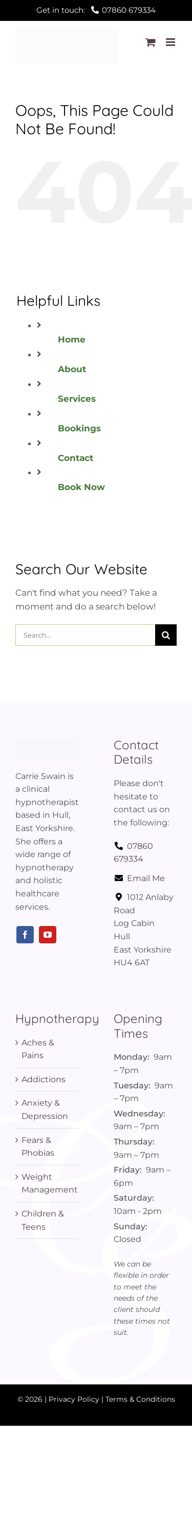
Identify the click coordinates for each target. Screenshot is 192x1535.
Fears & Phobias (38, 1146)
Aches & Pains (38, 1049)
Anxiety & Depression (45, 1109)
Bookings (79, 428)
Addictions (44, 1079)
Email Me (139, 878)
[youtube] (47, 934)
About (72, 369)
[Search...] (85, 635)
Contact (75, 458)
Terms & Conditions (140, 1399)
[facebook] (25, 934)
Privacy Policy (74, 1399)
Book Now (81, 487)
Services (77, 399)
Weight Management (48, 1183)
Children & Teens (43, 1220)
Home (72, 339)
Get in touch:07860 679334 (96, 10)
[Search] (166, 635)
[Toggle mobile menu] (171, 42)
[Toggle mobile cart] (150, 42)
